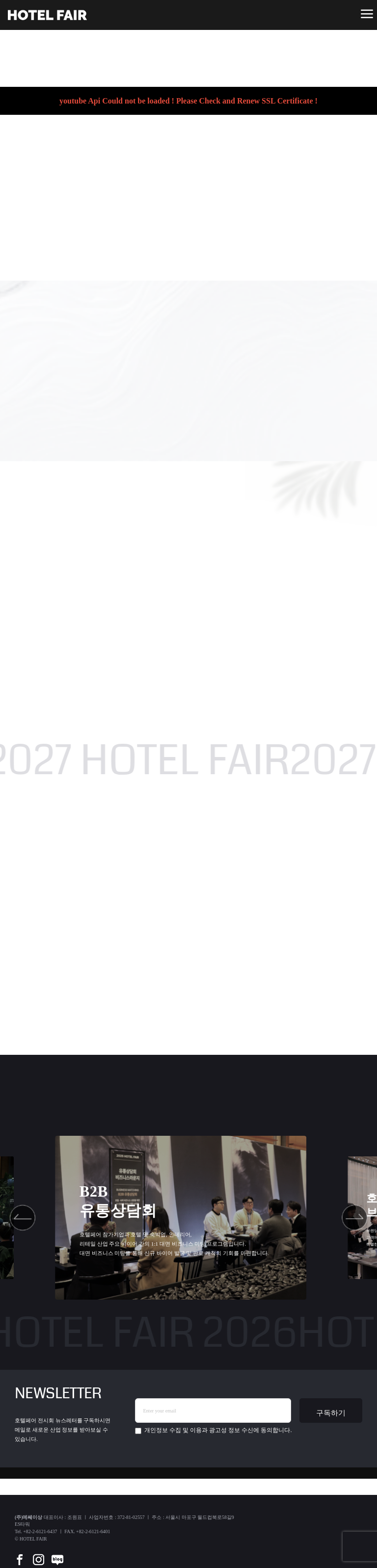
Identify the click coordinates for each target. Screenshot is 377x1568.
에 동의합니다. (213, 1430)
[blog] (57, 1553)
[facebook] (19, 1553)
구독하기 (331, 1413)
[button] (22, 1217)
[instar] (38, 1553)
